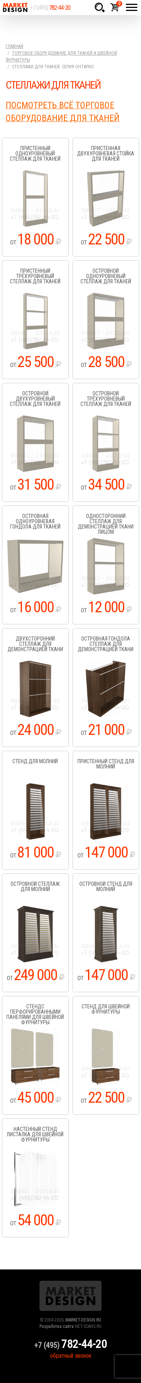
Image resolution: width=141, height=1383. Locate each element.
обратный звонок (70, 1355)
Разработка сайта (56, 1326)
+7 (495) (50, 7)
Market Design (15, 7)
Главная (14, 46)
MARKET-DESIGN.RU (83, 1320)
